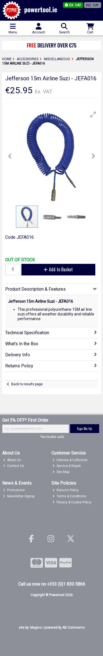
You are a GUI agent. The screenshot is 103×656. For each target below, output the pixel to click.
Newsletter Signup (19, 496)
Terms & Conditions (69, 496)
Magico (35, 628)
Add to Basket (58, 269)
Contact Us (13, 466)
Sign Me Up (84, 428)
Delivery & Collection (70, 460)
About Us (12, 460)
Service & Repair (66, 466)
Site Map (60, 472)
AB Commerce (73, 628)
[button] (93, 114)
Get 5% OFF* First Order (25, 420)
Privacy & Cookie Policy (71, 502)
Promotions (14, 490)
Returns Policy (65, 490)
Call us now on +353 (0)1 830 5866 (51, 584)
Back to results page (27, 384)
